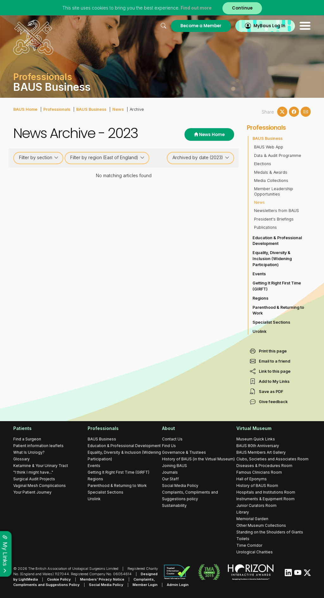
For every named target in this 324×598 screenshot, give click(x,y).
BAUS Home (25, 109)
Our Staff (170, 479)
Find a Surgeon (27, 439)
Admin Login (178, 584)
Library (242, 512)
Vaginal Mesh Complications (39, 485)
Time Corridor (249, 545)
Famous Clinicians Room (259, 472)
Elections (262, 163)
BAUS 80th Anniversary (257, 445)
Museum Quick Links (255, 439)
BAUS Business (91, 109)
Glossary (21, 459)
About (168, 428)
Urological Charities (254, 552)
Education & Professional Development (277, 240)
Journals (170, 472)
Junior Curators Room (256, 505)
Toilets (242, 538)
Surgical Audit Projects (34, 479)
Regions (260, 298)
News (118, 109)
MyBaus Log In (269, 26)
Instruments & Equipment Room (265, 498)
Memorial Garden (252, 518)
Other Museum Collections (261, 525)
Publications (265, 227)
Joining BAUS (174, 465)
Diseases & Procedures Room (264, 465)
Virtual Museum (253, 428)
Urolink (259, 331)
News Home (209, 135)
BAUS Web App (268, 147)
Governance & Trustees (184, 452)
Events (259, 273)
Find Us (169, 445)
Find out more (196, 7)
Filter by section (39, 157)
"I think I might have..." (33, 472)
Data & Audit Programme (277, 155)
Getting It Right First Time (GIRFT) (276, 286)
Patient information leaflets (38, 445)
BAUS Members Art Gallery (261, 452)
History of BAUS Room (257, 485)
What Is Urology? (29, 452)
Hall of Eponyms (251, 479)
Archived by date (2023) (200, 157)
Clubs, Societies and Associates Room (272, 459)
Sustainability (174, 505)
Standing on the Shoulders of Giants (269, 532)
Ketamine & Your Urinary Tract (40, 465)
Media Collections (271, 180)
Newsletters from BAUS (276, 210)
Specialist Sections (271, 322)
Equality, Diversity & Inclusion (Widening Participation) (272, 258)
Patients (22, 428)
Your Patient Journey (32, 492)
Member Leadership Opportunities (273, 191)
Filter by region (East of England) (107, 157)
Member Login (145, 584)
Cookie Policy (59, 579)
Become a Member (200, 26)
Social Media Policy (180, 485)
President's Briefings (274, 219)
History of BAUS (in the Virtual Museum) (198, 459)
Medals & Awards (270, 172)
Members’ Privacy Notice (102, 579)
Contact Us (172, 439)
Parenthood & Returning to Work (278, 310)
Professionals (56, 109)
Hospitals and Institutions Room (265, 492)
